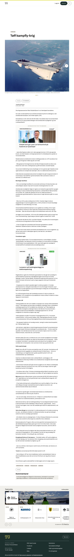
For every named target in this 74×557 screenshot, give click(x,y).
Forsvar (13, 31)
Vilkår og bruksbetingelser (55, 548)
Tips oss (65, 537)
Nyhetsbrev (52, 543)
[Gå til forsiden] (6, 3)
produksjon (34, 465)
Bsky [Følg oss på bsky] (28, 551)
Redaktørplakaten (38, 555)
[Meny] (69, 3)
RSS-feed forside (31, 543)
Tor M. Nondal (8, 550)
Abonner (64, 3)
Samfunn (40, 465)
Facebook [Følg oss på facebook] (29, 546)
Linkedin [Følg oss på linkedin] (29, 548)
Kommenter (26, 100)
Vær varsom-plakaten (25, 555)
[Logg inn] (57, 3)
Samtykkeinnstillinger (54, 546)
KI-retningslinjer (53, 551)
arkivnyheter (19, 465)
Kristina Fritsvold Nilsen (11, 544)
